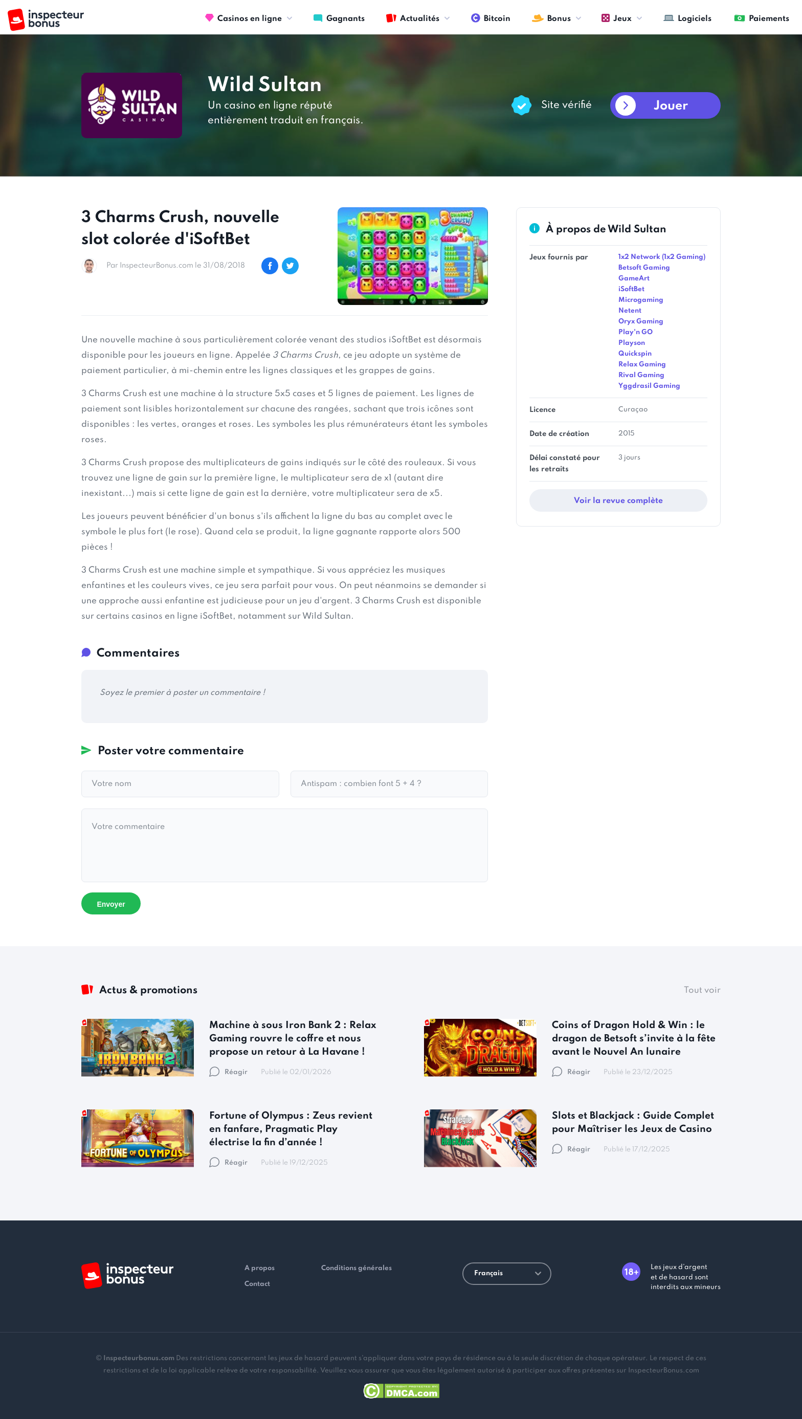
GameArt (634, 278)
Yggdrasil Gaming (649, 386)
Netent (629, 311)
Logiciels (687, 18)
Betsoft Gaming (644, 268)
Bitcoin (490, 18)
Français (507, 1273)
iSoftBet (631, 289)
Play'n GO (635, 332)
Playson (631, 343)
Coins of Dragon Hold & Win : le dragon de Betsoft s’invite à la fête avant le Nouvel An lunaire (634, 1038)
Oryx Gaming (640, 321)
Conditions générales (356, 1268)
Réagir (228, 1072)
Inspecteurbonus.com (138, 1358)
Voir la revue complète (618, 501)
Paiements (761, 18)
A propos (259, 1268)
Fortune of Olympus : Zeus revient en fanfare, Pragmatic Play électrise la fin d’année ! (290, 1129)
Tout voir (702, 990)
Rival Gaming (641, 375)
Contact (257, 1284)
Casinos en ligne (243, 18)
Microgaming (640, 300)
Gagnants (339, 18)
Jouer (671, 106)
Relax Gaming (642, 364)
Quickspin (635, 354)
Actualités (412, 18)
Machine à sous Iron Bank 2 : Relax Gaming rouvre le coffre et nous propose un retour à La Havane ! (292, 1038)
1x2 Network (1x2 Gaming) (661, 257)
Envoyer (111, 904)
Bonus (551, 18)
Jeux (617, 18)
